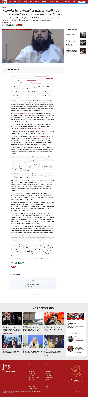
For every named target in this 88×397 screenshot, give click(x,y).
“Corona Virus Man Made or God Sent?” (43, 136)
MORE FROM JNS (44, 308)
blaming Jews (49, 78)
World (19, 1)
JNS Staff (46, 330)
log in (29, 286)
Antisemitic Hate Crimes (52, 5)
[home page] (5, 2)
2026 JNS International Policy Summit (76, 379)
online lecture (34, 92)
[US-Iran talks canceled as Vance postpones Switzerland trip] (12, 341)
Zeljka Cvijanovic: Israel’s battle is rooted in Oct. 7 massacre (32, 352)
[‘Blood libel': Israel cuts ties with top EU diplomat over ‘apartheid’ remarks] (54, 341)
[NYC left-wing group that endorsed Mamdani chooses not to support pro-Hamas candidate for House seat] (12, 318)
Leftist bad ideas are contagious (72, 324)
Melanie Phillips (69, 35)
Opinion (25, 1)
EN (74, 1)
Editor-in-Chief (68, 40)
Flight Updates (44, 5)
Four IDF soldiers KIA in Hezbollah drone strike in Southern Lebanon (53, 328)
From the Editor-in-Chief (77, 5)
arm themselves (31, 80)
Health (13, 266)
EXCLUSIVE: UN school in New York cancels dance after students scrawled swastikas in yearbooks (33, 329)
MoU (17, 5)
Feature (24, 349)
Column (67, 32)
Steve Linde (25, 354)
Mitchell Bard (68, 52)
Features (52, 1)
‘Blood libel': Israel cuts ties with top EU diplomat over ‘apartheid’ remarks (53, 353)
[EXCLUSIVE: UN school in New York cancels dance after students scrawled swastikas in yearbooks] (33, 318)
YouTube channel (37, 83)
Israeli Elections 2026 (61, 5)
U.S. (15, 1)
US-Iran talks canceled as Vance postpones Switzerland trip (11, 352)
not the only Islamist (22, 235)
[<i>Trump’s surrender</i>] (83, 35)
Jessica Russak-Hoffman (7, 333)
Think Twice (69, 321)
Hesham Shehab (6, 23)
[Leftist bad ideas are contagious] (75, 316)
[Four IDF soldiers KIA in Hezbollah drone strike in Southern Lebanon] (54, 318)
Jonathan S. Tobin (69, 45)
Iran (15, 5)
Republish (19, 25)
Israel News (46, 326)
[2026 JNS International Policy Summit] (76, 371)
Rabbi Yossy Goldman (79, 340)
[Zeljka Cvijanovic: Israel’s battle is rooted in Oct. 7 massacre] (33, 341)
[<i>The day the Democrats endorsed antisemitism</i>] (83, 51)
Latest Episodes (69, 5)
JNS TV (30, 1)
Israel (10, 1)
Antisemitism (44, 1)
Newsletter (67, 1)
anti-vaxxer (16, 113)
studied (35, 117)
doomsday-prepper (27, 113)
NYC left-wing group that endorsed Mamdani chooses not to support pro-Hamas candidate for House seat (11, 330)
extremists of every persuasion (33, 128)
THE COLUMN (76, 333)
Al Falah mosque (25, 117)
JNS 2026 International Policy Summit (26, 5)
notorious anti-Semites (41, 76)
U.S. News (4, 326)
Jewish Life (37, 1)
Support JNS (82, 1)
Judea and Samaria (37, 5)
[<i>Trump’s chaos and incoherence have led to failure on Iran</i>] (83, 42)
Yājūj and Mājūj (30, 195)
